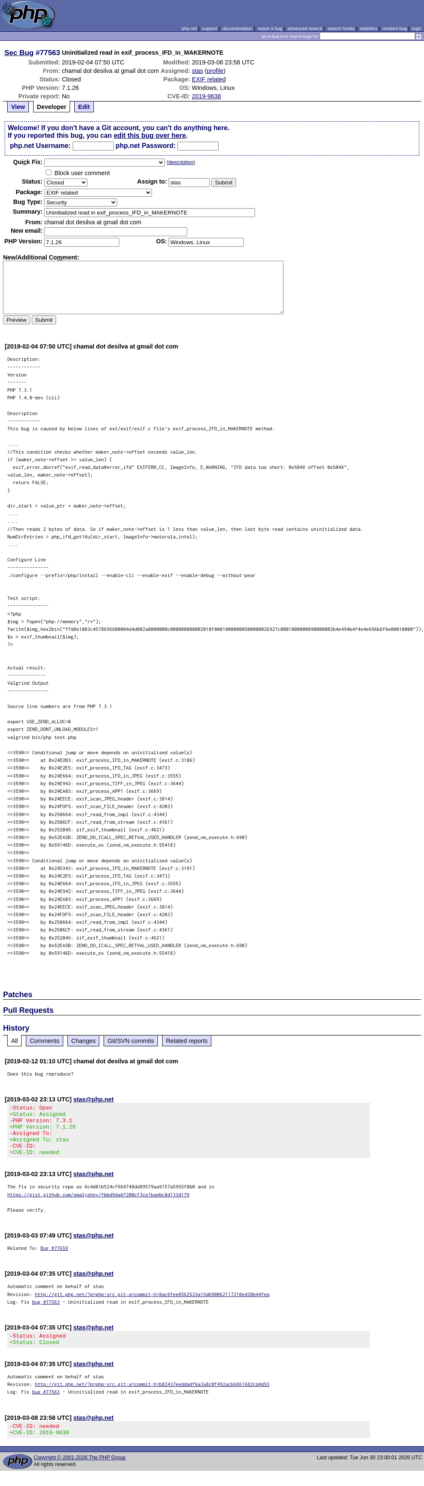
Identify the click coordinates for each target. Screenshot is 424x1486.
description (180, 162)
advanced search (304, 28)
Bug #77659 (54, 1258)
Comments (44, 1040)
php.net (189, 28)
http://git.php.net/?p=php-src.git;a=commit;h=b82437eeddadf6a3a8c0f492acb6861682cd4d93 (152, 1397)
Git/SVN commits (130, 1040)
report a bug (270, 28)
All (14, 1040)
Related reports (187, 1040)
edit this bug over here (150, 135)
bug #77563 (46, 1312)
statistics (368, 28)
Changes (83, 1040)
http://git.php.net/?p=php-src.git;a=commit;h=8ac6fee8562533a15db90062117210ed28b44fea (152, 1304)
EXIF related (209, 79)
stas (197, 70)
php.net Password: (145, 145)
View (18, 106)
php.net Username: (40, 145)
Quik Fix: (28, 162)
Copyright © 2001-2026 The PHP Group (80, 1473)
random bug (394, 28)
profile (215, 70)
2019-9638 (206, 96)
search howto (340, 28)
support (209, 28)
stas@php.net (93, 1099)
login (417, 28)
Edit (84, 106)
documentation (237, 28)
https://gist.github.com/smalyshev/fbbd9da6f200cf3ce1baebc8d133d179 (98, 1204)
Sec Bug (19, 52)
